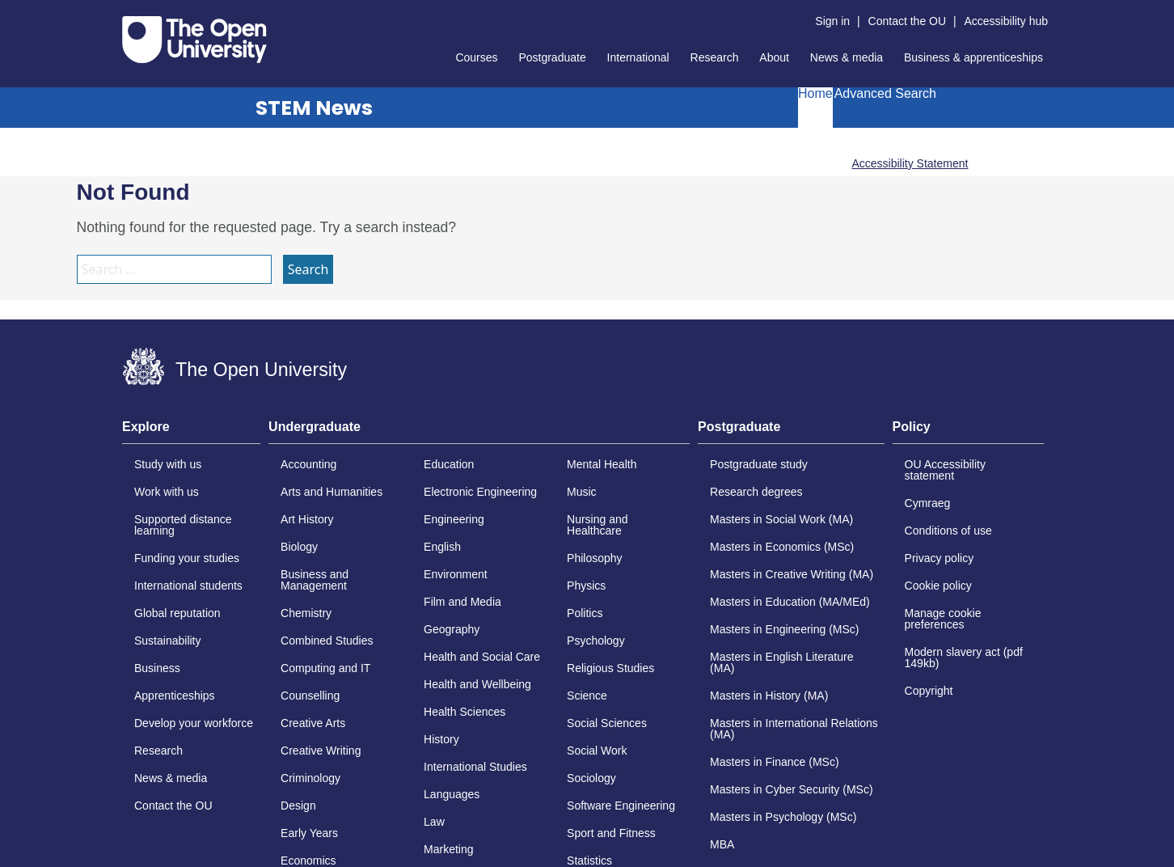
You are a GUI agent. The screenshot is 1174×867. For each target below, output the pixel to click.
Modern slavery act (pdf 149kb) (964, 657)
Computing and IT (325, 668)
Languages (451, 794)
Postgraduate (551, 57)
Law (434, 821)
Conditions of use (948, 530)
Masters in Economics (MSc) (782, 546)
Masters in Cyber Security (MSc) (791, 789)
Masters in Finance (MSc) (774, 761)
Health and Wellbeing (477, 684)
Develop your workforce (193, 723)
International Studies (475, 766)
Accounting (308, 464)
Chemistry (306, 613)
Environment (456, 574)
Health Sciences (464, 711)
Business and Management (314, 580)
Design (298, 805)
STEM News (314, 108)
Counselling (310, 695)
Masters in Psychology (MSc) (783, 816)
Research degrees (756, 491)
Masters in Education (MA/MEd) (790, 601)
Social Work (597, 750)
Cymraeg (928, 503)
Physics (586, 585)
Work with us (166, 491)
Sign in (832, 21)
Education (449, 464)
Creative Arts (313, 723)
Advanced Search (885, 93)
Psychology (596, 640)
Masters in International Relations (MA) (794, 729)
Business (157, 668)
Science (587, 695)
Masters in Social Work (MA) (781, 519)
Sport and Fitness (611, 833)
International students (188, 585)
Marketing (448, 849)
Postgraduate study (759, 464)
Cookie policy (938, 585)
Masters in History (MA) (769, 695)
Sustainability (167, 640)
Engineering (454, 519)
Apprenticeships (174, 695)
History (441, 739)
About (774, 57)
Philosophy (595, 558)
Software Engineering (621, 805)
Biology (299, 546)
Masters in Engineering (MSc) (784, 629)
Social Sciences (607, 723)
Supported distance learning (183, 525)
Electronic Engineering (480, 491)
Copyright (929, 690)
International (638, 57)
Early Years (309, 833)
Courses (476, 57)
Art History (307, 519)
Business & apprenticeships (973, 57)
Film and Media (462, 601)
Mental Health (601, 464)
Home (815, 93)
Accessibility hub (1007, 21)
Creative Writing (321, 750)
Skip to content (122, 12)
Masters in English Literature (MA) (781, 662)
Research (714, 57)
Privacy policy (939, 558)
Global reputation (177, 613)
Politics (584, 613)
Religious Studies (610, 668)
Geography (451, 629)
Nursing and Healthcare (597, 525)
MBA (722, 844)
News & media (846, 57)
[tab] (191, 432)
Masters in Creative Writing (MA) (791, 574)
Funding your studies (186, 558)
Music (582, 491)
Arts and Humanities (331, 491)
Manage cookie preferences (943, 619)
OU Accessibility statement (945, 470)
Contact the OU (907, 21)
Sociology (591, 778)
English (442, 546)
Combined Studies (327, 640)
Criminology (310, 778)
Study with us (167, 464)
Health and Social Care (482, 656)
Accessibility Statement (909, 163)
